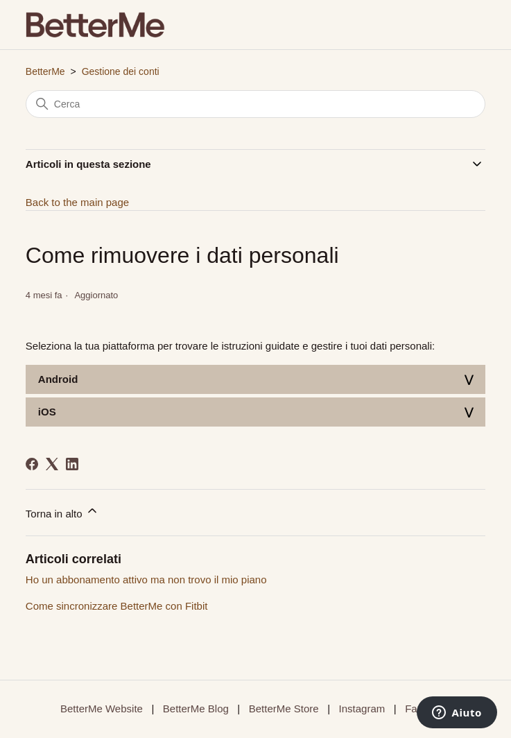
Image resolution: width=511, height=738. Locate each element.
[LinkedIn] (72, 464)
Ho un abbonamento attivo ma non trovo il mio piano (146, 579)
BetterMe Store (284, 708)
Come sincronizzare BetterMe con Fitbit (117, 606)
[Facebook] (32, 464)
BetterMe (45, 71)
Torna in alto (62, 512)
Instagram (362, 708)
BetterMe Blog (196, 708)
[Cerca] (255, 104)
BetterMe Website (101, 708)
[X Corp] (52, 464)
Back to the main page (77, 202)
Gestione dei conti (120, 71)
